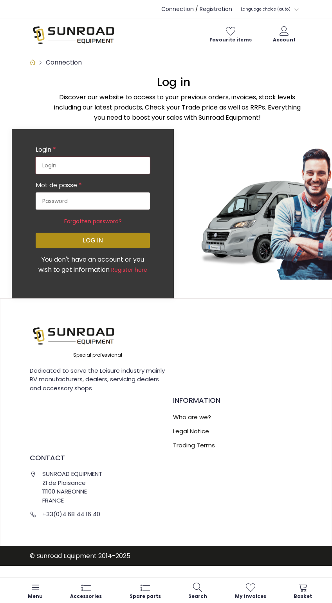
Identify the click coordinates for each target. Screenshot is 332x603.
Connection (177, 9)
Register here (129, 270)
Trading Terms (194, 445)
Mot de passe (59, 185)
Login (46, 149)
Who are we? (192, 417)
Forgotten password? (93, 221)
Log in (93, 240)
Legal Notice (191, 431)
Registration (216, 9)
